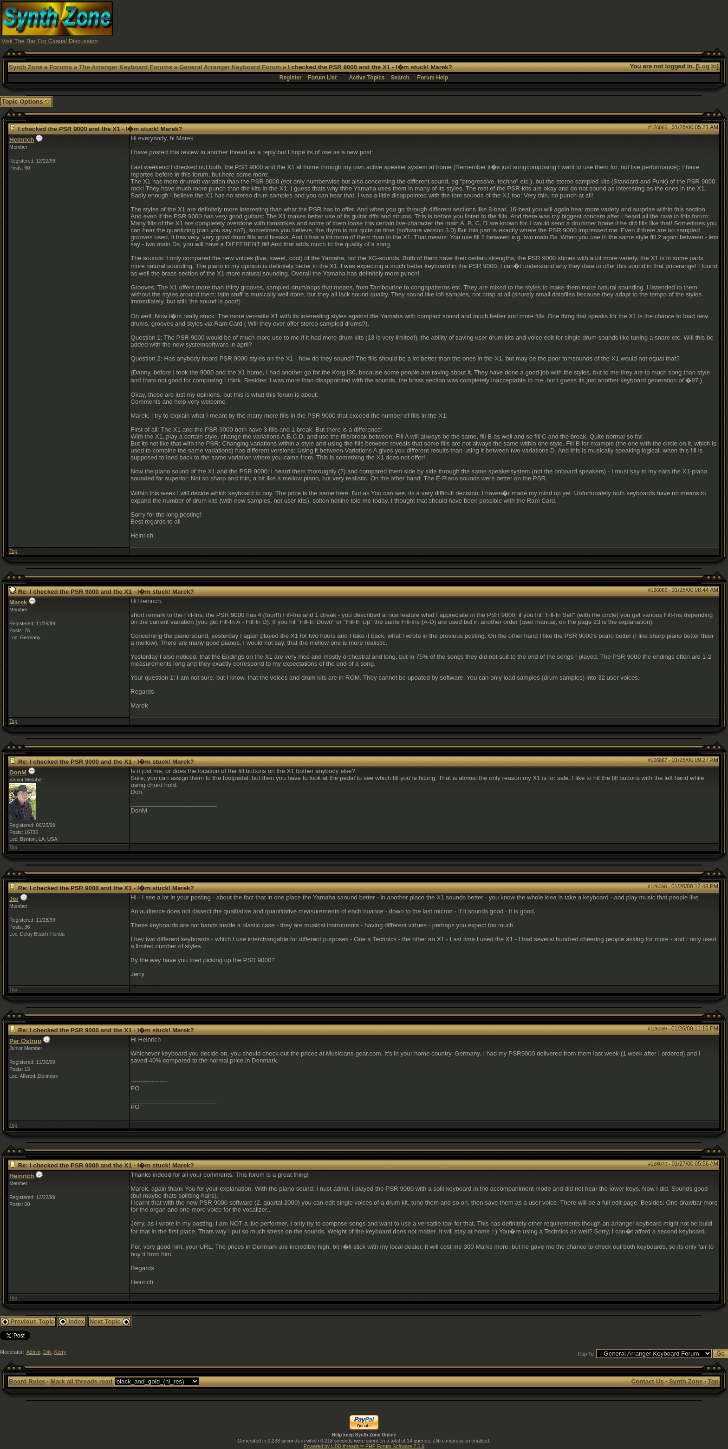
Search (400, 77)
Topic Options (26, 101)
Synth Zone (26, 67)
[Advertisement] (546, 22)
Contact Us (647, 1381)
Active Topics (366, 77)
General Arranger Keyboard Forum (230, 67)
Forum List (322, 77)
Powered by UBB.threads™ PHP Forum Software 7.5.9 (364, 1446)
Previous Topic (28, 1321)
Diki (47, 1352)
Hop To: (586, 1354)
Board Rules (27, 1381)
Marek (18, 602)
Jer (14, 898)
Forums (60, 67)
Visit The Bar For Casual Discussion (49, 41)
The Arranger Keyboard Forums (125, 67)
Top (13, 551)
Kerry (60, 1352)
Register (291, 77)
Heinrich (21, 139)
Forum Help (432, 77)
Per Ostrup (25, 1040)
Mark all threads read (81, 1381)
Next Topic (110, 1321)
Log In (707, 66)
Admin (33, 1352)
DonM (17, 772)
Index (71, 1321)
